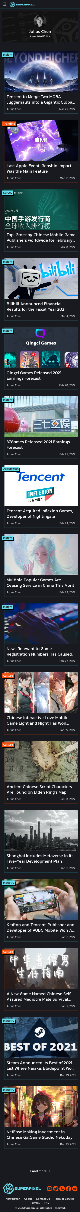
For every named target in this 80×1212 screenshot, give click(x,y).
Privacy (35, 1202)
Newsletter (13, 1198)
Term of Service (64, 1198)
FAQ (46, 1202)
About (28, 1198)
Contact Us (43, 1198)
